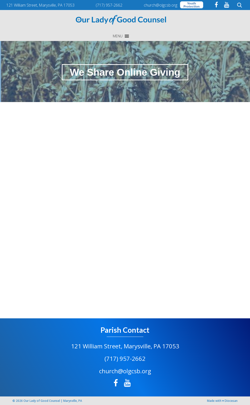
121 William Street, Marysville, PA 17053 (125, 346)
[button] (118, 36)
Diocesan (231, 401)
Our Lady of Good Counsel (41, 401)
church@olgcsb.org (125, 371)
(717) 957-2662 (125, 358)
